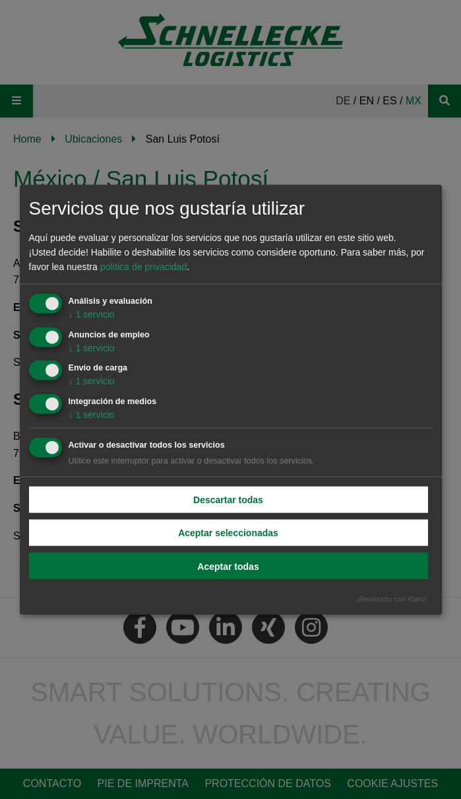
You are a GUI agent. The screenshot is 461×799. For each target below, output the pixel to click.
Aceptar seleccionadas (228, 533)
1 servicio (92, 313)
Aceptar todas (228, 566)
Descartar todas (228, 500)
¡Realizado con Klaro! (392, 598)
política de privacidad (143, 266)
